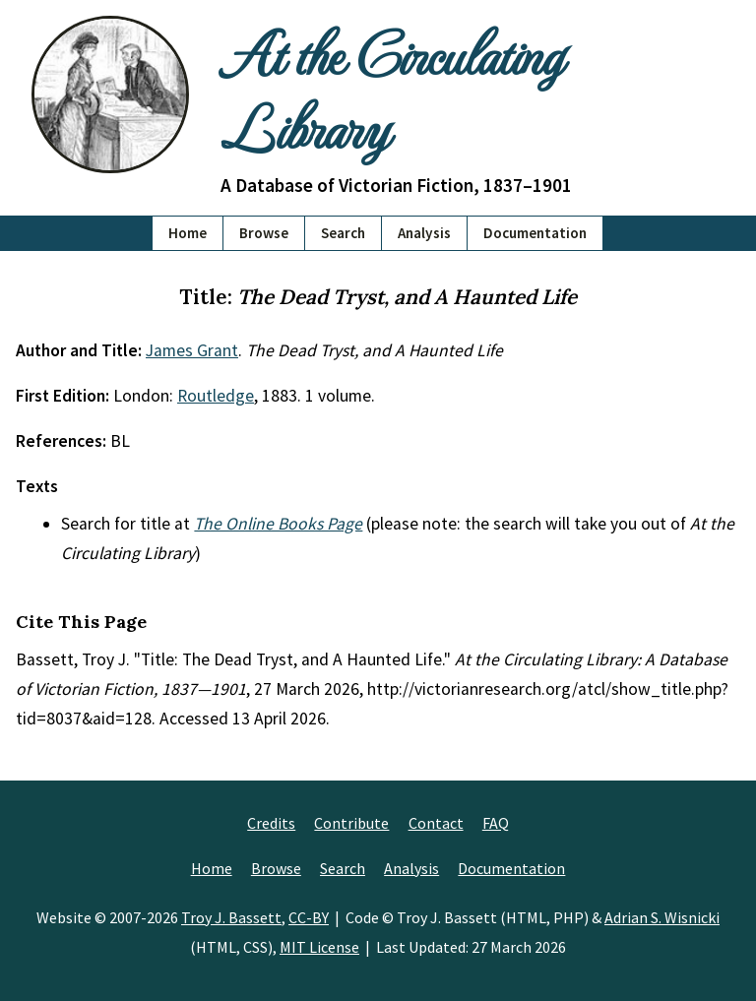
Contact (436, 823)
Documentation (535, 232)
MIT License (319, 947)
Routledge (215, 396)
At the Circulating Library (391, 89)
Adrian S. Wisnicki (662, 917)
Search (343, 232)
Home (187, 232)
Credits (271, 823)
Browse (263, 232)
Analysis (424, 232)
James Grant (192, 350)
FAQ (495, 823)
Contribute (351, 823)
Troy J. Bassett (231, 917)
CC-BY (308, 917)
